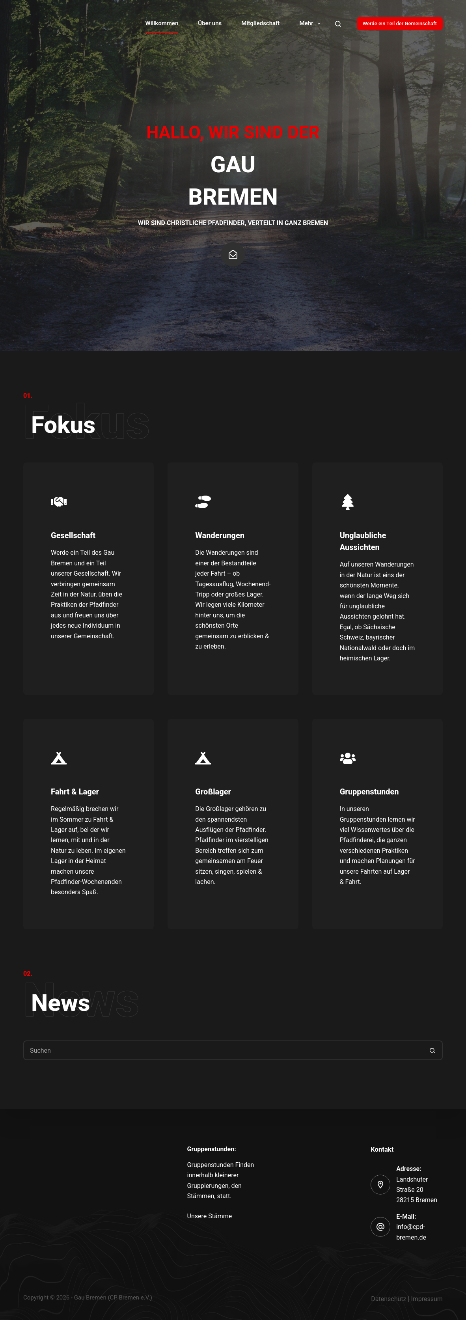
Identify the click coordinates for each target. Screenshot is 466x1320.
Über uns (210, 23)
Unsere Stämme (209, 1215)
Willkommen (162, 23)
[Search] (338, 24)
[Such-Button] (433, 1050)
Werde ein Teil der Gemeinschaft (400, 23)
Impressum (427, 1299)
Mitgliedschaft (260, 23)
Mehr (312, 23)
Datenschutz (388, 1299)
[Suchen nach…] (223, 1050)
